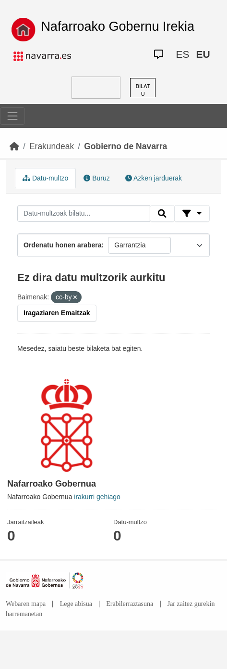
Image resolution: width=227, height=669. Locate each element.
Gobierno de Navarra (125, 146)
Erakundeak (51, 146)
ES (182, 54)
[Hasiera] (14, 146)
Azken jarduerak (153, 178)
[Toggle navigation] (12, 116)
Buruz (96, 178)
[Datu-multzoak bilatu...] (83, 213)
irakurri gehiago (97, 497)
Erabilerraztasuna (129, 603)
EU (203, 54)
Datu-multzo (45, 178)
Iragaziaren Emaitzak (57, 313)
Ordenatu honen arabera (63, 245)
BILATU (143, 90)
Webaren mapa (26, 603)
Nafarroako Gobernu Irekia (117, 26)
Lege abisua (76, 603)
